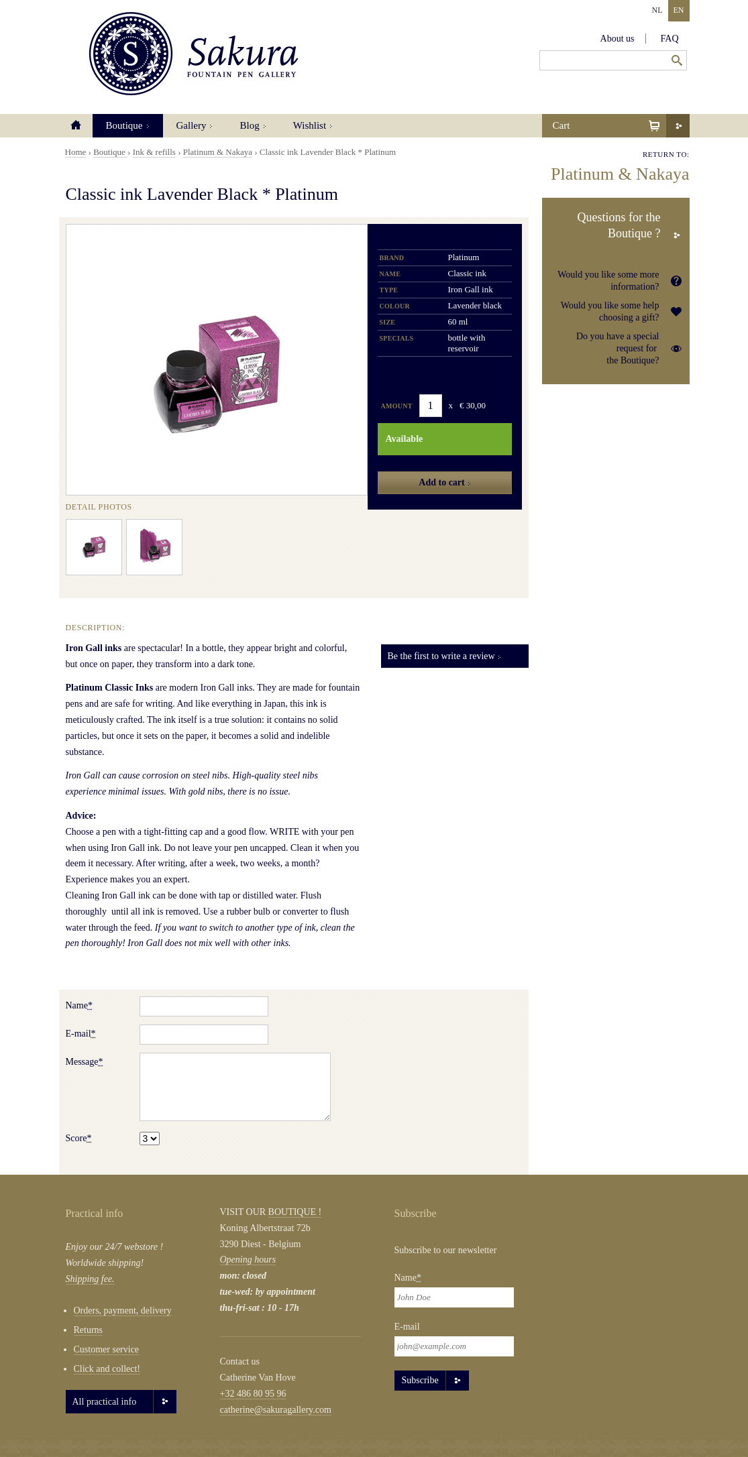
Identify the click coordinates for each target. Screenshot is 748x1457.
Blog (249, 125)
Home (76, 125)
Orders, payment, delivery (123, 1310)
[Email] (454, 1346)
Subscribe (420, 1380)
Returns (88, 1330)
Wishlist (309, 125)
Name (79, 1005)
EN (679, 10)
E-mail (81, 1034)
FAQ (670, 39)
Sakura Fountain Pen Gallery (194, 53)
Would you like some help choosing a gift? (610, 311)
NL (657, 10)
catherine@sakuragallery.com (275, 1410)
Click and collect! (107, 1369)
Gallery (191, 125)
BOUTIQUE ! (295, 1212)
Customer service (107, 1349)
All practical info (104, 1402)
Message (84, 1062)
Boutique (124, 125)
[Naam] (454, 1297)
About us (617, 39)
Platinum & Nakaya (217, 152)
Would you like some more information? (608, 281)
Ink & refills (154, 152)
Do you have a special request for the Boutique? (617, 348)
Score (79, 1138)
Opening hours (248, 1260)
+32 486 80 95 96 (253, 1394)
